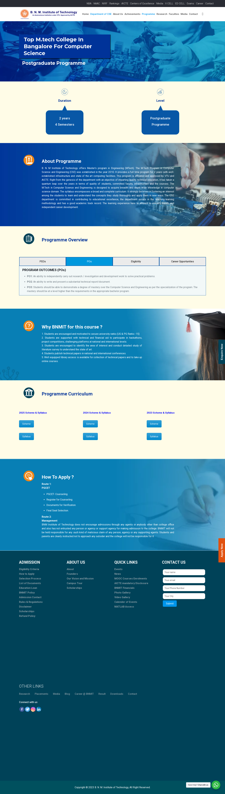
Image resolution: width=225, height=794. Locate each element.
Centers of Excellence (142, 3)
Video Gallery (122, 597)
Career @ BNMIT (84, 693)
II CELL (169, 3)
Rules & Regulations (31, 601)
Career (199, 3)
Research (24, 693)
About (70, 569)
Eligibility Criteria (29, 569)
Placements (41, 693)
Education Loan (28, 587)
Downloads (116, 693)
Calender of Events (125, 601)
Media (159, 3)
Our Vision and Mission (80, 578)
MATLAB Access (124, 606)
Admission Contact (30, 597)
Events (118, 569)
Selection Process (30, 578)
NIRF (104, 3)
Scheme (26, 424)
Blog (67, 693)
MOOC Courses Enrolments (130, 578)
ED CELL (180, 3)
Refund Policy (27, 616)
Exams (190, 3)
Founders (72, 573)
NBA (89, 3)
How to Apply (26, 573)
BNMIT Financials (124, 587)
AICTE (124, 3)
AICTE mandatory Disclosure (131, 583)
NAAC (96, 3)
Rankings (114, 3)
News (117, 573)
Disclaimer (25, 606)
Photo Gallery (122, 592)
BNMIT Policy (27, 592)
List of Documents (30, 583)
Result (102, 693)
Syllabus (26, 436)
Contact (209, 3)
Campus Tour (74, 583)
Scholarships (26, 611)
